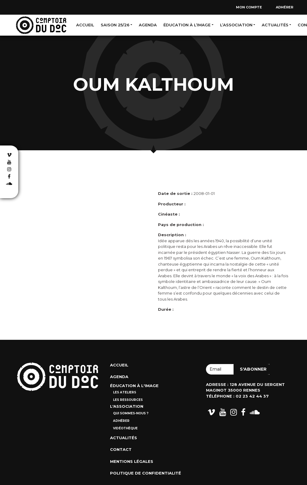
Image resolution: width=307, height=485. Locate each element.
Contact (121, 449)
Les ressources (128, 400)
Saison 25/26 (115, 24)
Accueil (85, 24)
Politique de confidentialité (145, 473)
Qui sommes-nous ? (130, 413)
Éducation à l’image (186, 24)
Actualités (275, 24)
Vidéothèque (125, 428)
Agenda (148, 24)
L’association (236, 24)
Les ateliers (124, 392)
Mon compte (249, 7)
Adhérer (284, 7)
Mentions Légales (131, 461)
